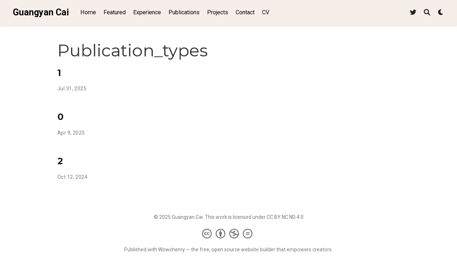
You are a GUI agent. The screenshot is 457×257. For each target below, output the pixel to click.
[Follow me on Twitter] (413, 13)
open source (225, 249)
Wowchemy (171, 249)
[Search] (427, 13)
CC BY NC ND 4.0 (285, 217)
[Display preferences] (441, 13)
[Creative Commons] (228, 233)
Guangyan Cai (41, 12)
